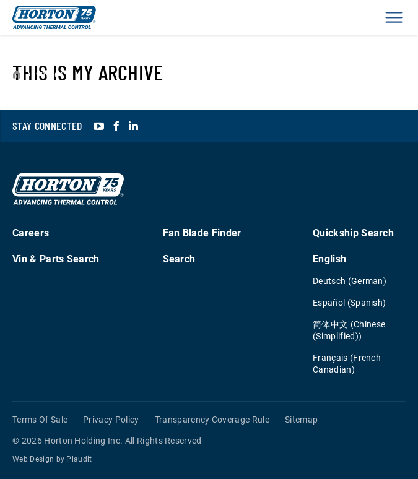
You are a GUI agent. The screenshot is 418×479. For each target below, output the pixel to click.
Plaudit (79, 459)
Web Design (33, 459)
